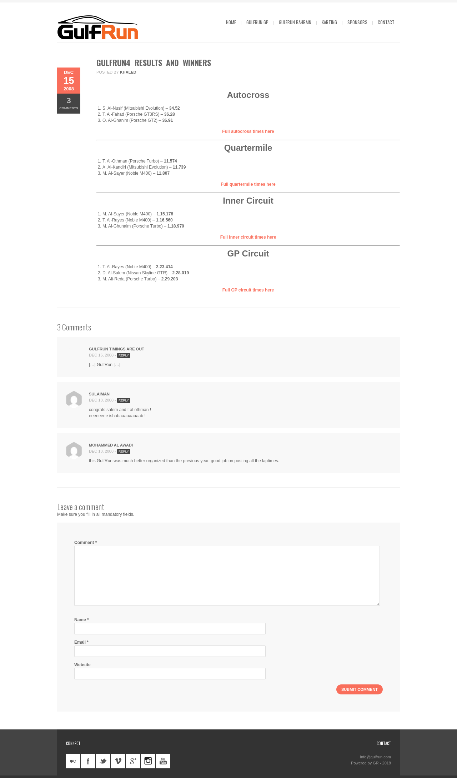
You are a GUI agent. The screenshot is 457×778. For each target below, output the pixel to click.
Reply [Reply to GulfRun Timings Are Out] (124, 355)
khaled (128, 72)
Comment (85, 542)
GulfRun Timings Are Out (116, 349)
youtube (163, 761)
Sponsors (357, 22)
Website (82, 664)
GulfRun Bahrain (295, 22)
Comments (68, 103)
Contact (386, 22)
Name (81, 619)
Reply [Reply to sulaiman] (124, 400)
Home (231, 22)
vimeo (118, 761)
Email (81, 642)
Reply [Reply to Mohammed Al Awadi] (124, 451)
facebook (88, 761)
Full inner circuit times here (248, 237)
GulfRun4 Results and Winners (153, 62)
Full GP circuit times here (248, 290)
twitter (103, 761)
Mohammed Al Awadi (111, 445)
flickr (73, 761)
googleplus (133, 761)
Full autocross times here (248, 131)
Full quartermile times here (248, 184)
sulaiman (99, 394)
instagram (148, 761)
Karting (329, 22)
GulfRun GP (257, 22)
